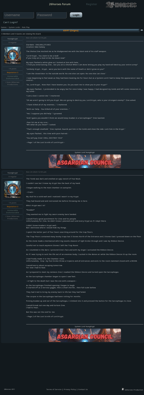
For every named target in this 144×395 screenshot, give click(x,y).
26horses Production (132, 390)
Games (4, 27)
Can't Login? (10, 22)
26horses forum (60, 4)
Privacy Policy (70, 389)
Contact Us (83, 389)
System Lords (14, 27)
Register (91, 4)
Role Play (26, 27)
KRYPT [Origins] (70, 30)
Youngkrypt (12, 39)
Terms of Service (54, 389)
